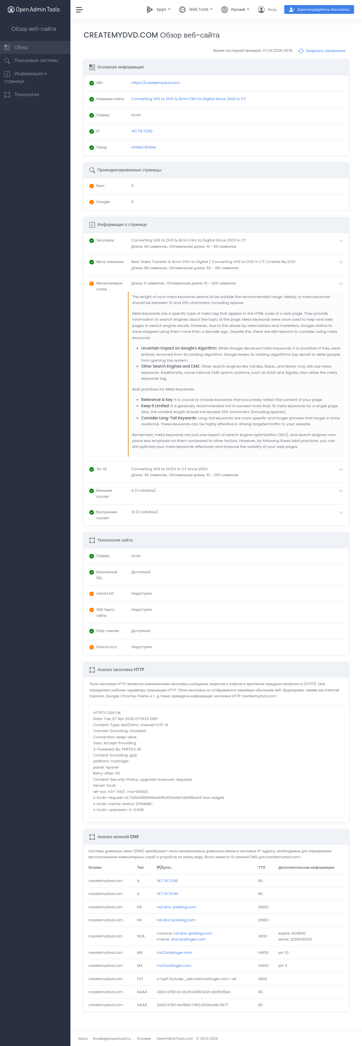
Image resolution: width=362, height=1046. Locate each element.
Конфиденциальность (115, 1038)
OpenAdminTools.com (178, 1038)
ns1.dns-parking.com (178, 925)
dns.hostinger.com (190, 944)
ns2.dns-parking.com (179, 912)
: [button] (105, 245)
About (85, 1038)
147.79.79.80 (169, 899)
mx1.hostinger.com (176, 971)
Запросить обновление (322, 51)
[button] (239, 249)
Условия (147, 1038)
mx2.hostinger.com (176, 958)
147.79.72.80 (169, 886)
